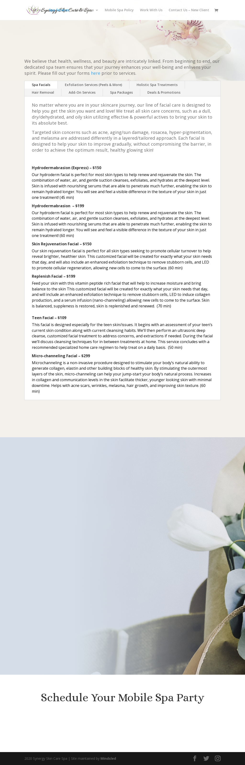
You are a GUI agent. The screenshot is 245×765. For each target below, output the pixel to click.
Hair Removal (43, 92)
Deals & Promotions (163, 92)
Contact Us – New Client (189, 10)
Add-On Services (82, 92)
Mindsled (108, 758)
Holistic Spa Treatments (157, 84)
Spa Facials (41, 84)
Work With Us (151, 10)
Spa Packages (121, 92)
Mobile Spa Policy (119, 10)
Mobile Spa (84, 10)
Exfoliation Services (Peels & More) (93, 84)
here (95, 73)
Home (38, 10)
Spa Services (59, 10)
